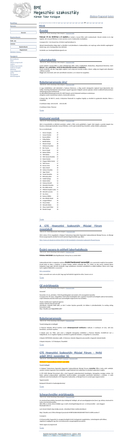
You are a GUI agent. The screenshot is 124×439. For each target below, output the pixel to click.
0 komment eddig (70, 33)
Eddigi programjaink (16, 66)
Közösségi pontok (49, 118)
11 (61, 23)
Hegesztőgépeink (15, 71)
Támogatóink (14, 74)
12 (64, 23)
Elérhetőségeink (15, 76)
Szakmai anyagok (15, 68)
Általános (94, 16)
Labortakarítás (48, 59)
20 (87, 23)
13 (67, 23)
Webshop (13, 69)
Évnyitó (44, 30)
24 (99, 23)
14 (70, 23)
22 (93, 23)
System (111, 16)
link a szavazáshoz (45, 271)
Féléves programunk (16, 62)
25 (102, 23)
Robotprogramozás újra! (53, 82)
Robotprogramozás (50, 318)
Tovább (42, 110)
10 (59, 23)
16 (76, 23)
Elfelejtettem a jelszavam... (15, 52)
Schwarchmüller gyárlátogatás (57, 394)
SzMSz (12, 73)
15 (73, 23)
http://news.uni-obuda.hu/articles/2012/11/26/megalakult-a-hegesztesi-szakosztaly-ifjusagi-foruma (70, 240)
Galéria (12, 64)
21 (90, 23)
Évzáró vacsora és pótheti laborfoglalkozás (64, 249)
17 (79, 23)
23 (96, 23)
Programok (102, 16)
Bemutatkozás (14, 59)
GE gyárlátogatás (49, 285)
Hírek (11, 61)
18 (82, 23)
